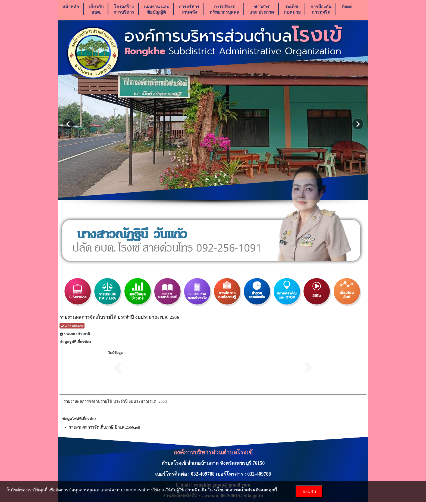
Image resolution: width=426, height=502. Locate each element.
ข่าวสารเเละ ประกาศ (261, 9)
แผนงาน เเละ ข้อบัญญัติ (156, 9)
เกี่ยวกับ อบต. (96, 9)
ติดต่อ (347, 9)
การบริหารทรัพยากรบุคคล (224, 9)
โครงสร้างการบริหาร (124, 9)
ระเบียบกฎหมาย (292, 9)
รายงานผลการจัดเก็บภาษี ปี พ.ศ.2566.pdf (104, 427)
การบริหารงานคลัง (189, 9)
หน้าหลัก (70, 9)
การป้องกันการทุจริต (321, 9)
